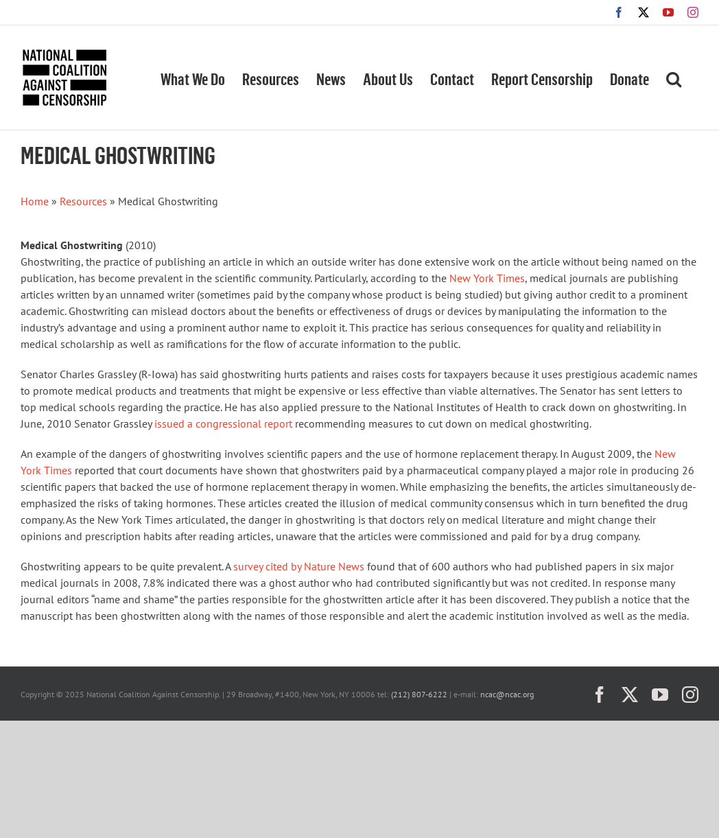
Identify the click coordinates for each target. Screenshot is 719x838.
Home (35, 201)
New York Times (487, 278)
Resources (83, 201)
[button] (673, 77)
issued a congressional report (223, 423)
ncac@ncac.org (507, 694)
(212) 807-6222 (419, 694)
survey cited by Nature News (298, 566)
